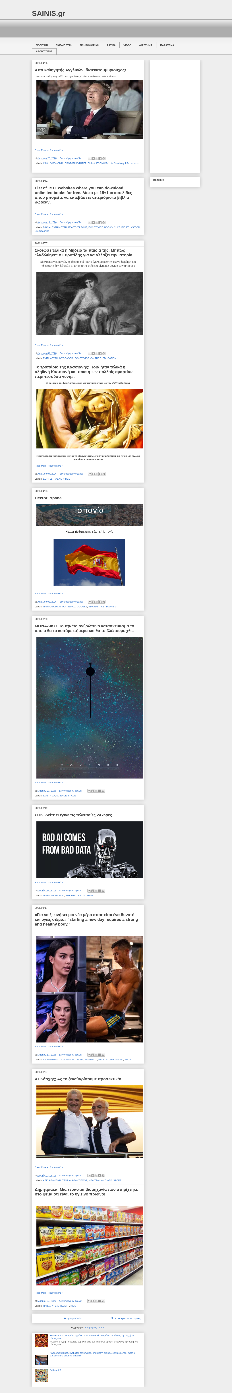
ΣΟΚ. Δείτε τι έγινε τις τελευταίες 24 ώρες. (74, 815)
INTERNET (89, 895)
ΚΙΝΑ (46, 163)
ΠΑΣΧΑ (58, 478)
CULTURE (119, 227)
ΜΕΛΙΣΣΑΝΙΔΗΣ (97, 1180)
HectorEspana (48, 498)
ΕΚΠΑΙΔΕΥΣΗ (64, 45)
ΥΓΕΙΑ (80, 1059)
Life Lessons (131, 163)
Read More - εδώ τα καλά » (49, 150)
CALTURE (95, 358)
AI (63, 895)
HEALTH (102, 1059)
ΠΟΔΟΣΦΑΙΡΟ (68, 1059)
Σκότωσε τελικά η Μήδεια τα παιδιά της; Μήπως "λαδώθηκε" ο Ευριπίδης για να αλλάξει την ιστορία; (84, 252)
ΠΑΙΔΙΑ (47, 1305)
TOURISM (111, 606)
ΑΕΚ (45, 1180)
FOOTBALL (91, 1059)
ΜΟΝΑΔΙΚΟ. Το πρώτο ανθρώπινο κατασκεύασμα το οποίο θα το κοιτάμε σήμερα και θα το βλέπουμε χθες (84, 628)
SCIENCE (61, 795)
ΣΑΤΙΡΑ (111, 45)
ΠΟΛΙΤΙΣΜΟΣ (95, 227)
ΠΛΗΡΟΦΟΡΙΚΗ (89, 45)
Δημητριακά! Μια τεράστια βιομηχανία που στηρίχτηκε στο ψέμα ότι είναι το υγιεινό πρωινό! (86, 1191)
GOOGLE (82, 606)
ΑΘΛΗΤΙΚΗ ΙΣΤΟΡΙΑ (60, 1180)
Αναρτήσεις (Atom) (95, 1327)
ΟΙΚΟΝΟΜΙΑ (56, 163)
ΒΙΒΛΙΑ (47, 227)
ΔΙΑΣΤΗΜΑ (145, 45)
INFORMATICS (96, 606)
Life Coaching (116, 163)
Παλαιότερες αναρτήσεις (126, 1318)
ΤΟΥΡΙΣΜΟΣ (69, 606)
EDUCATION (133, 227)
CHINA (91, 163)
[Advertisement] (98, 27)
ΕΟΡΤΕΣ (48, 478)
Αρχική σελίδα (73, 1318)
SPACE (72, 795)
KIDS (73, 1305)
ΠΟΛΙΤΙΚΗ (42, 45)
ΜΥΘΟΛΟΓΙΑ (66, 358)
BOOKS (108, 227)
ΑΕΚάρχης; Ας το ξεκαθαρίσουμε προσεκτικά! (78, 1079)
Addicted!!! (55, 1370)
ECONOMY (102, 163)
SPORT (129, 1059)
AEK (109, 1180)
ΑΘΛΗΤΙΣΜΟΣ (44, 51)
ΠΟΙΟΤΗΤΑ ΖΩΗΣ (77, 227)
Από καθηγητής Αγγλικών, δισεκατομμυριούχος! (80, 70)
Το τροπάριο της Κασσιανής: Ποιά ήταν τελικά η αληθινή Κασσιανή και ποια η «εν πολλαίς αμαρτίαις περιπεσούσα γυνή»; (84, 372)
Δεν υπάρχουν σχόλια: (72, 158)
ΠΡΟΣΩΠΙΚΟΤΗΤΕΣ (75, 163)
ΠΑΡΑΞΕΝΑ (167, 45)
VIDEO (127, 45)
